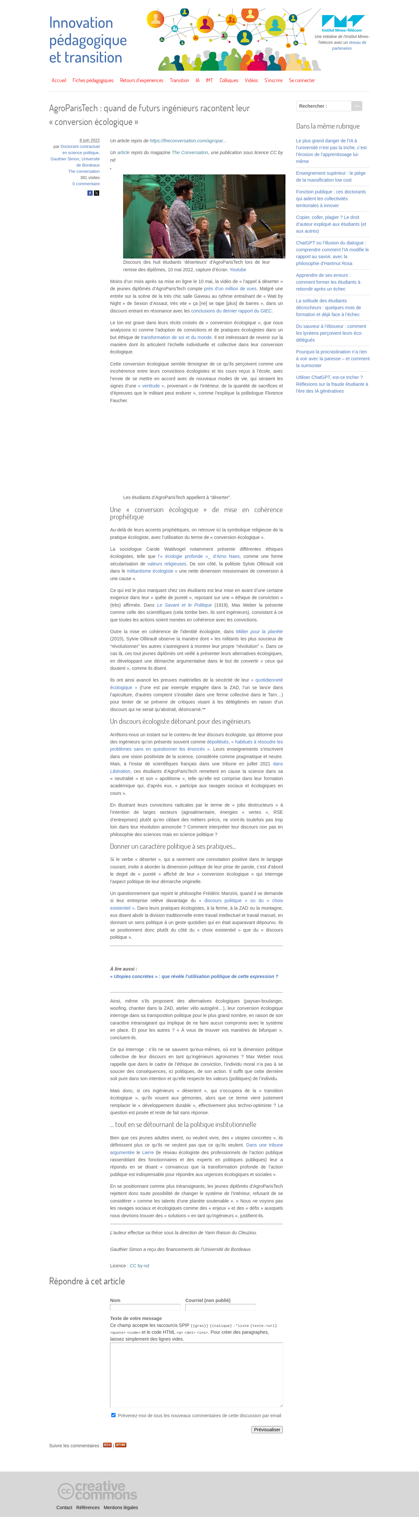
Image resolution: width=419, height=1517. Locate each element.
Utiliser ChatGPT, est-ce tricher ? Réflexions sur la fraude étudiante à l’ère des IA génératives (332, 384)
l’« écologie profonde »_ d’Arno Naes (199, 556)
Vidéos (251, 80)
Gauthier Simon (64, 159)
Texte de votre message (136, 1318)
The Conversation (190, 152)
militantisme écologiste (150, 571)
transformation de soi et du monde (176, 337)
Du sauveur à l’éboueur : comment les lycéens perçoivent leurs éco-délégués (331, 333)
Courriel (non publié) (207, 1300)
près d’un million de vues (230, 288)
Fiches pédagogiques (93, 80)
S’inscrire (273, 80)
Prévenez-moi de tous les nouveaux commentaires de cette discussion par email (199, 1415)
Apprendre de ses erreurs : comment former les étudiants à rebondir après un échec (328, 282)
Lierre (148, 1152)
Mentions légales (121, 1507)
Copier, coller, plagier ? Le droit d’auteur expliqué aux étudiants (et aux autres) (331, 224)
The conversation (84, 171)
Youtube (238, 269)
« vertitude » (151, 385)
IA (198, 80)
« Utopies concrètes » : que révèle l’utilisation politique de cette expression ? (194, 976)
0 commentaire (86, 184)
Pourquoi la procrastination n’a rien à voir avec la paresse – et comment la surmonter (333, 358)
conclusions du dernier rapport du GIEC (231, 310)
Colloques (229, 80)
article (124, 152)
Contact (64, 1507)
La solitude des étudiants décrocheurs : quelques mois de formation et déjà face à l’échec (328, 307)
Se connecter (302, 80)
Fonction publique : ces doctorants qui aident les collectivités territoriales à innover (331, 198)
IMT (209, 80)
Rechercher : (313, 106)
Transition (179, 80)
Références (88, 1507)
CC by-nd (139, 1265)
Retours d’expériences (141, 80)
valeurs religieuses (167, 563)
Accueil (59, 80)
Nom (115, 1300)
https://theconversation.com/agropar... (188, 140)
